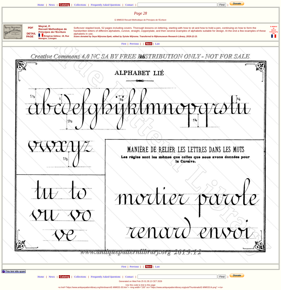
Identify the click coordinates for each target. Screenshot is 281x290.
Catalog (64, 4)
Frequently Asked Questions (105, 4)
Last (157, 43)
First (124, 43)
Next (148, 43)
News (51, 4)
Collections (80, 4)
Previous (135, 43)
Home (40, 4)
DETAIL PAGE (30, 35)
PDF (30, 27)
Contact (129, 4)
